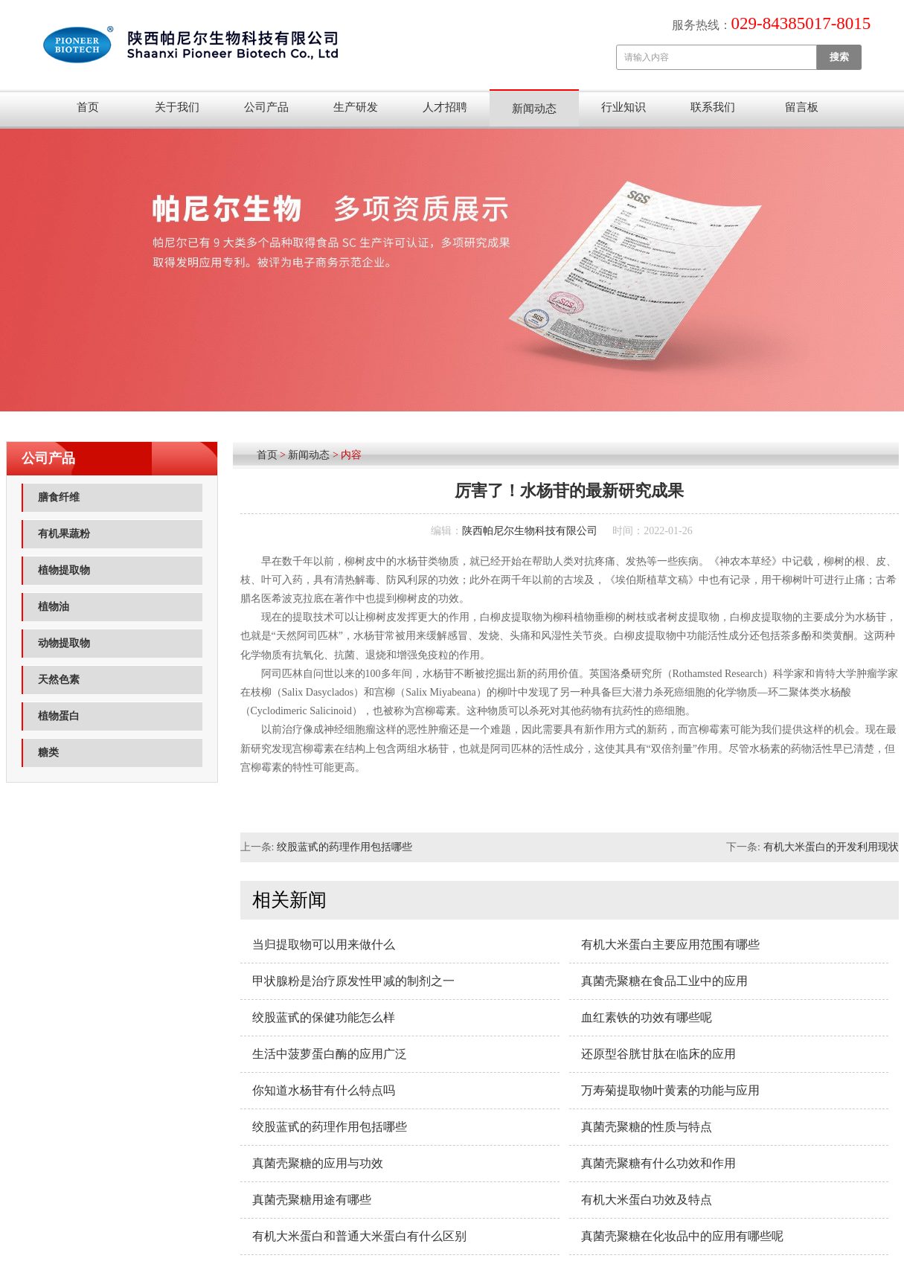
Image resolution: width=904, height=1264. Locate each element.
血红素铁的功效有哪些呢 (646, 1017)
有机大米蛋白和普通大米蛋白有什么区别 (359, 1236)
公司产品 (266, 107)
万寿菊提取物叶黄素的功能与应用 (670, 1090)
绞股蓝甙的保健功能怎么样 (323, 1017)
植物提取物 (64, 570)
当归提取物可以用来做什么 (323, 944)
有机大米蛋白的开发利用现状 (831, 847)
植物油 (53, 606)
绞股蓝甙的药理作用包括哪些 (344, 847)
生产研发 (355, 107)
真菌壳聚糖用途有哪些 (311, 1199)
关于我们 (177, 107)
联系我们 (712, 107)
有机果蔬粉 (64, 533)
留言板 (801, 107)
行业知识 (623, 107)
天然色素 (59, 679)
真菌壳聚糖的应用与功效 (317, 1163)
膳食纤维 (59, 497)
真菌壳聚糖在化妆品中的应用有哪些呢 (682, 1236)
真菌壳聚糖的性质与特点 (646, 1126)
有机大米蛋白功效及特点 (646, 1199)
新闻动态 (534, 109)
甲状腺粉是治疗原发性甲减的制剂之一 (353, 981)
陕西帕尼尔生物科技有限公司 (529, 530)
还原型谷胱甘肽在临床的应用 (658, 1054)
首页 (88, 107)
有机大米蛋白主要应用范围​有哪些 (670, 944)
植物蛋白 (59, 716)
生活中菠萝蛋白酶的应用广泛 (329, 1054)
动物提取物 (64, 643)
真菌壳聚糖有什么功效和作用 (658, 1163)
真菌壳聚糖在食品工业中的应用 (664, 981)
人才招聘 (445, 107)
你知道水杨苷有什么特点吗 (323, 1090)
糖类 (48, 752)
